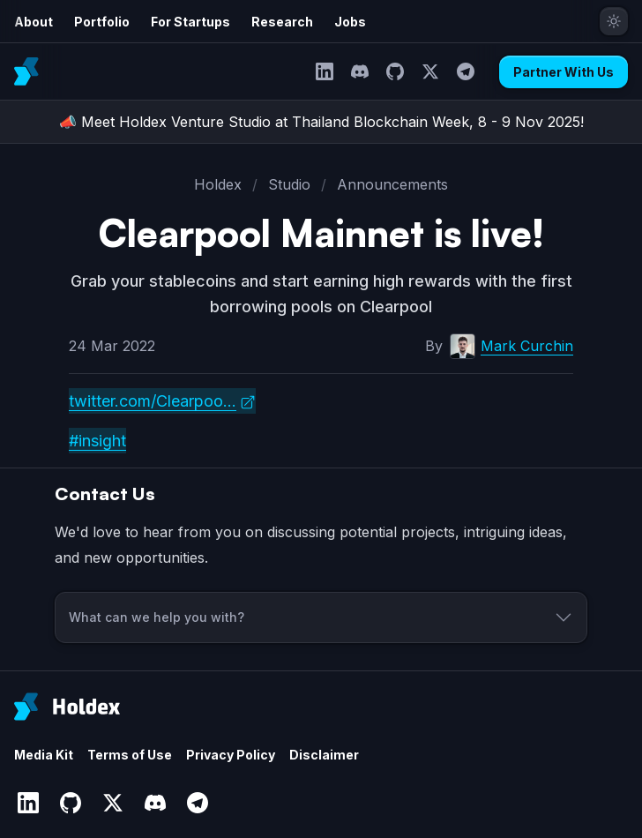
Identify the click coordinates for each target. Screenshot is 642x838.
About (33, 21)
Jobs (350, 21)
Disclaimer (324, 754)
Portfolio (102, 21)
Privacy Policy (230, 754)
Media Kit (43, 754)
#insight (97, 440)
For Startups (190, 21)
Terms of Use (129, 754)
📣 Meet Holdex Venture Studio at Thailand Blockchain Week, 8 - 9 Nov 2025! (321, 122)
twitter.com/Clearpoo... (152, 401)
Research (282, 21)
